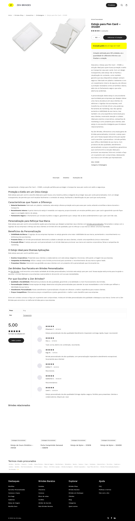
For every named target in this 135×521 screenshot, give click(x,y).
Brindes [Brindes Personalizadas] (11, 464)
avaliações (104, 31)
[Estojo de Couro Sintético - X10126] (22, 422)
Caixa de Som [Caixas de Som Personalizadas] (101, 464)
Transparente (27, 315)
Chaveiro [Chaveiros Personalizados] (23, 464)
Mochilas (11, 486)
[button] (11, 5)
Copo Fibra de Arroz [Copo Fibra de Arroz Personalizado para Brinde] (93, 467)
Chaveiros (41, 490)
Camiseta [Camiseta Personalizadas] (92, 464)
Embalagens (40, 15)
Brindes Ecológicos (67, 467)
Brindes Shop (19, 15)
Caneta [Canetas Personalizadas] (11, 467)
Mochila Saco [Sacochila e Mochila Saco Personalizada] (59, 464)
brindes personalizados (95, 224)
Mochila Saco (12, 506)
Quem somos (73, 506)
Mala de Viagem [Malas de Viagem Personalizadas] (48, 464)
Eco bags (11, 496)
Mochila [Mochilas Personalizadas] (17, 464)
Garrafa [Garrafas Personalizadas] (17, 467)
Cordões (41, 500)
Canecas (41, 493)
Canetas (41, 486)
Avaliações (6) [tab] (77, 178)
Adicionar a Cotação (115, 37)
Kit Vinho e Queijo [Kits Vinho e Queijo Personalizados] (54, 467)
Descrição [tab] (56, 178)
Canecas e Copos (14, 493)
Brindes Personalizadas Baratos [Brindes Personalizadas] (110, 467)
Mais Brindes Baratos (45, 506)
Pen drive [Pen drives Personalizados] (109, 464)
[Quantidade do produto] (96, 37)
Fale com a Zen (104, 493)
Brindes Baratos (74, 490)
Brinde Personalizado (97, 19)
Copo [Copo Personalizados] (86, 464)
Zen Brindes (15, 271)
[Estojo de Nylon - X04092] (112, 422)
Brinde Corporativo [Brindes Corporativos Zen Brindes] (79, 467)
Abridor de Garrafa (44, 503)
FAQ (100, 486)
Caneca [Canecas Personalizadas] (80, 464)
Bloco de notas (43, 496)
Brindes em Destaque (76, 493)
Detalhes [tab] (66, 178)
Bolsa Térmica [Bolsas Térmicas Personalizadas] (38, 464)
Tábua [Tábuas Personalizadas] (45, 467)
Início (10, 15)
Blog (70, 500)
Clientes (71, 496)
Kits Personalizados (26, 467)
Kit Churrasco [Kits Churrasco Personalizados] (38, 467)
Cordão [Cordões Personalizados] (30, 464)
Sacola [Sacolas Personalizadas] (75, 464)
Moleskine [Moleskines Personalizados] (68, 464)
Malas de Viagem (14, 503)
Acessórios (29, 15)
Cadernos (117, 464)
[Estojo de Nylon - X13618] (82, 422)
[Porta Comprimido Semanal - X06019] (52, 422)
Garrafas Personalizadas (16, 490)
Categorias (72, 503)
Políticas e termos (105, 490)
